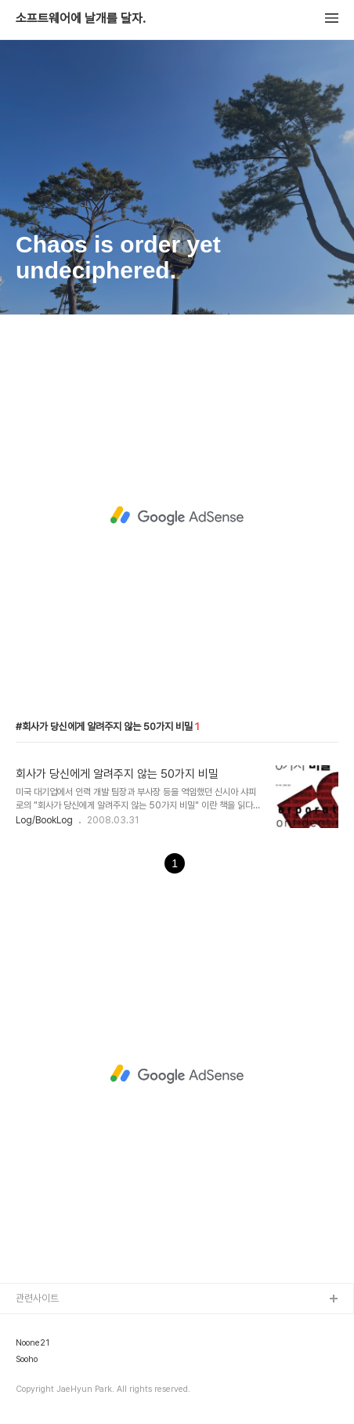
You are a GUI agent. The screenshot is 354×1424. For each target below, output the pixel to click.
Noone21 (32, 1343)
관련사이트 (37, 1298)
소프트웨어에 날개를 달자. (81, 19)
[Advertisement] (177, 516)
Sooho (27, 1359)
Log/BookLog (44, 820)
